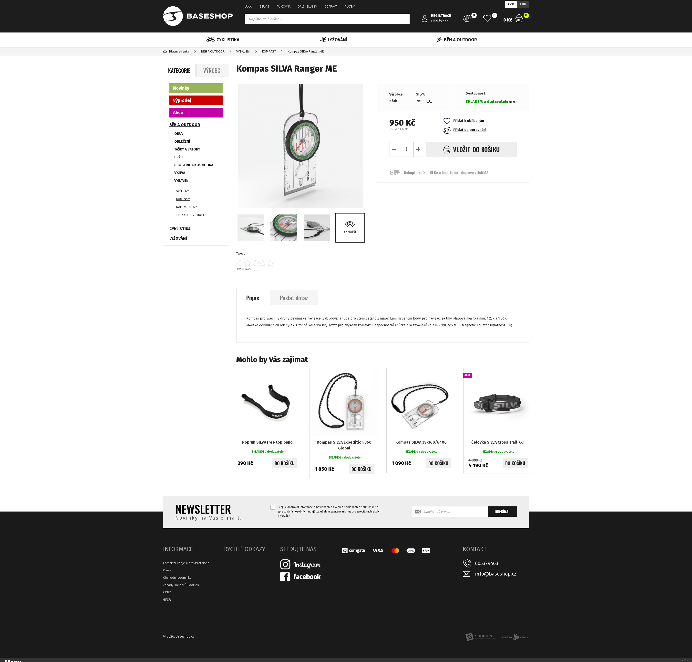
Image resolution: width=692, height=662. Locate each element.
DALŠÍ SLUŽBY (307, 6)
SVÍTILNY (182, 191)
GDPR (167, 592)
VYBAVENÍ (181, 181)
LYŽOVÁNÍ (333, 39)
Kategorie (179, 70)
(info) (512, 102)
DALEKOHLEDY (186, 207)
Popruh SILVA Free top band (267, 442)
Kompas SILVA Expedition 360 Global (344, 445)
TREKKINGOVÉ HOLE (190, 215)
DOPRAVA (330, 6)
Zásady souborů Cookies (181, 585)
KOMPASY (183, 199)
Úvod (248, 6)
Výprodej (182, 100)
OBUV (178, 134)
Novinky (181, 88)
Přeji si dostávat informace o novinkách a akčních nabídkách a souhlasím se (329, 511)
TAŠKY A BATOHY (187, 149)
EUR (523, 4)
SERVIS (264, 6)
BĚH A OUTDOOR (456, 39)
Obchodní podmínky (177, 577)
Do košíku (285, 463)
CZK (511, 4)
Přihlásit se (439, 21)
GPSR (167, 599)
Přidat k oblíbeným (464, 121)
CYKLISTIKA (223, 39)
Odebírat (502, 511)
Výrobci (212, 70)
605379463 (486, 563)
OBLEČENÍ (182, 141)
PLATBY (350, 6)
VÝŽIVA (179, 173)
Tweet (240, 253)
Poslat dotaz (294, 297)
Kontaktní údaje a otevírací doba (186, 563)
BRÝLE (179, 157)
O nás (167, 570)
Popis (252, 297)
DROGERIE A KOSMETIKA (193, 165)
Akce (178, 112)
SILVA (420, 94)
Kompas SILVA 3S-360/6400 (421, 442)
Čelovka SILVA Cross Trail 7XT (498, 442)
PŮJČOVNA (283, 6)
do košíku (471, 149)
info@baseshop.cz (495, 574)
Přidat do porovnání (465, 130)
